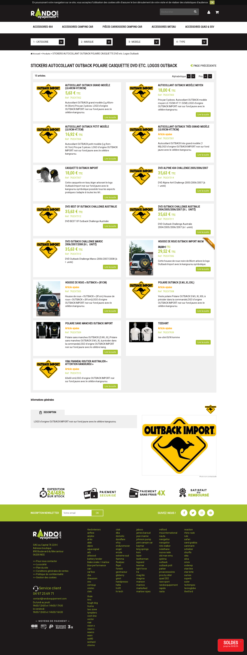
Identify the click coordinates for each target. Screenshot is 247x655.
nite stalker (165, 546)
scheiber (188, 549)
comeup (91, 585)
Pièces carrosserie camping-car (122, 26)
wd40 (90, 638)
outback (163, 562)
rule (186, 536)
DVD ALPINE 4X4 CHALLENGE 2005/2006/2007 (183, 168)
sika (186, 555)
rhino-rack (189, 533)
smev (187, 562)
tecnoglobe (190, 588)
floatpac (120, 562)
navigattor (164, 539)
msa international (168, 533)
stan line (188, 568)
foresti (119, 568)
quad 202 (164, 578)
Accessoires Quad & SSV (199, 26)
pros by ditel (165, 575)
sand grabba (190, 542)
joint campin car (144, 542)
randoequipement (168, 585)
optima (163, 559)
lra (137, 572)
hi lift (118, 588)
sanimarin (189, 546)
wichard (91, 642)
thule (90, 596)
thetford (188, 591)
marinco (140, 585)
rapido (162, 588)
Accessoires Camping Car (77, 26)
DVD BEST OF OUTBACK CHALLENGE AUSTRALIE (91, 206)
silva (186, 559)
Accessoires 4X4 (43, 26)
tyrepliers (92, 612)
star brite (189, 572)
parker (162, 568)
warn (90, 635)
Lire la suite (110, 117)
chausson (92, 578)
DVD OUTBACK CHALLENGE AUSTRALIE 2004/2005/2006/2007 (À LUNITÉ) (179, 208)
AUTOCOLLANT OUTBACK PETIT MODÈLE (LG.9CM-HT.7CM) (87, 128)
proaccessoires (167, 572)
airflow (90, 533)
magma (140, 578)
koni (138, 552)
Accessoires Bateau (164, 26)
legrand (140, 562)
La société (41, 564)
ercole (119, 552)
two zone (92, 609)
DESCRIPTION (47, 412)
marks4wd (141, 588)
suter (187, 581)
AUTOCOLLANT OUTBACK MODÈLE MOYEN (180, 85)
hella (118, 585)
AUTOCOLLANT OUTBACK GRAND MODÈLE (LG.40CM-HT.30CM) (87, 87)
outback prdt (165, 565)
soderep (188, 565)
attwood (91, 555)
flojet (118, 565)
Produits (46, 53)
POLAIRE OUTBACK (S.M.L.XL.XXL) (176, 282)
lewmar (140, 565)
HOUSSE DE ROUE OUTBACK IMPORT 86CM (180, 241)
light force (141, 568)
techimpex (189, 585)
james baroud (143, 533)
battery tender (94, 559)
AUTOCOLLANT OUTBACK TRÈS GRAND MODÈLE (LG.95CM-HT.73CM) (183, 128)
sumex (187, 575)
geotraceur (121, 572)
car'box (91, 572)
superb (187, 578)
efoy (118, 542)
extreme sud (122, 555)
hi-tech (119, 591)
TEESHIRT (163, 323)
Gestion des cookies (46, 577)
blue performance (96, 565)
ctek (89, 591)
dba (118, 533)
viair (89, 622)
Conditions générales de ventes (52, 571)
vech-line (92, 616)
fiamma (120, 559)
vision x (91, 625)
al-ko (89, 539)
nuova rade (165, 552)
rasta (162, 591)
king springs (142, 549)
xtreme (91, 645)
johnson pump (143, 539)
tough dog (92, 603)
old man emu (166, 555)
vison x (90, 629)
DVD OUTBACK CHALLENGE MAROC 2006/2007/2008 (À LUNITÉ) (84, 243)
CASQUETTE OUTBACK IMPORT (81, 168)
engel (119, 549)
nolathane (164, 549)
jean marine (142, 536)
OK (212, 2)
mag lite (140, 575)
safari (187, 539)
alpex (90, 546)
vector (90, 619)
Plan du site (42, 567)
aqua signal (93, 549)
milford (163, 529)
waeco (90, 632)
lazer (139, 555)
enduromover (123, 546)
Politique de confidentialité (49, 574)
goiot (118, 578)
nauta (162, 536)
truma (90, 606)
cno (89, 581)
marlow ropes (143, 591)
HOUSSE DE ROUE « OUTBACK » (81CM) (86, 282)
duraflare (120, 539)
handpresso (122, 581)
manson (140, 581)
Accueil (35, 53)
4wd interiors (94, 529)
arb (89, 552)
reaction (188, 529)
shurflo (187, 552)
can (89, 568)
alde (89, 542)
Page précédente (203, 65)
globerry (120, 575)
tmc (89, 599)
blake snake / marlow (98, 562)
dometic (120, 536)
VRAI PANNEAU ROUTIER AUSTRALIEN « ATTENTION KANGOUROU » (86, 363)
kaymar (140, 546)
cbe (89, 575)
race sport (164, 581)
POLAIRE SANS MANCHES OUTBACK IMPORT (89, 323)
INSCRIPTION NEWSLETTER (45, 513)
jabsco (139, 529)
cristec (90, 588)
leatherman (142, 559)
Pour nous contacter (46, 561)
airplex (90, 536)
